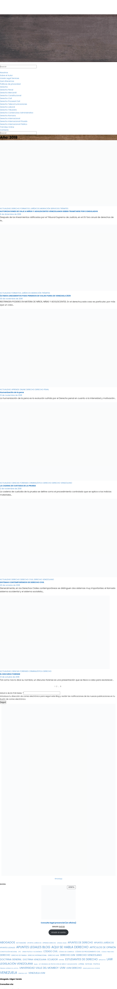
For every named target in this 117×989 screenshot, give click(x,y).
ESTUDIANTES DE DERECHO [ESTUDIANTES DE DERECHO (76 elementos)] (81, 959)
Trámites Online (7, 127)
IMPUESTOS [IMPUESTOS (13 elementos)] (102, 960)
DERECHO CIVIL (27, 579)
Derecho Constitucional (10, 95)
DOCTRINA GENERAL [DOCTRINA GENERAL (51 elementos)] (11, 959)
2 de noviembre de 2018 (10, 488)
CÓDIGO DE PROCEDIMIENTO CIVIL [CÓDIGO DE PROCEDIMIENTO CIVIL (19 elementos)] (87, 952)
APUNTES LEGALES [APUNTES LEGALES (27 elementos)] (7, 947)
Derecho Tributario (8, 110)
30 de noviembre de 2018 (11, 298)
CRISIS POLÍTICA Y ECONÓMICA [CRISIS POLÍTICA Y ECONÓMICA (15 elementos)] (32, 952)
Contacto (4, 130)
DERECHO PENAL (42, 389)
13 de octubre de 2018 (9, 677)
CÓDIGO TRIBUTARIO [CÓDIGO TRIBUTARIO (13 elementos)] (107, 952)
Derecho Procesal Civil (10, 101)
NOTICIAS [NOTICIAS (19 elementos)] (88, 964)
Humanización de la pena (12, 392)
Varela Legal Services (9, 78)
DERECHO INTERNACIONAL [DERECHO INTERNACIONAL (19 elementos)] (37, 955)
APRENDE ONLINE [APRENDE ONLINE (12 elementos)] (61, 943)
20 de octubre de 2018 (10, 585)
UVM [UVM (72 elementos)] (62, 968)
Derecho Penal (6, 89)
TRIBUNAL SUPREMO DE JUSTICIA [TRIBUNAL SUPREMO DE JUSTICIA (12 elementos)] (9, 968)
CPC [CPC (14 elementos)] (19, 952)
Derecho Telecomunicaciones (13, 104)
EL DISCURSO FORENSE (10, 674)
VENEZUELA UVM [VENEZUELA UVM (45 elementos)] (36, 973)
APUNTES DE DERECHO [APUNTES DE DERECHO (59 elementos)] (80, 942)
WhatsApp (58, 879)
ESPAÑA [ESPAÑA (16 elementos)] (61, 960)
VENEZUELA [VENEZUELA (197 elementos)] (8, 972)
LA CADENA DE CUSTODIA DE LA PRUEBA (18, 485)
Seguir (3, 702)
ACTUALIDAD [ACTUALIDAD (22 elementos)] (21, 943)
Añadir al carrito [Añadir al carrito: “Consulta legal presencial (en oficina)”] (58, 932)
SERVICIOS (55, 208)
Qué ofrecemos (7, 81)
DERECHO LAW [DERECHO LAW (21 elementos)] (53, 955)
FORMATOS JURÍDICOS (30, 208)
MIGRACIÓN (45, 208)
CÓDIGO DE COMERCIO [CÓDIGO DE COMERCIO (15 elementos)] (66, 952)
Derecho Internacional (10, 118)
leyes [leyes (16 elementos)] (36, 964)
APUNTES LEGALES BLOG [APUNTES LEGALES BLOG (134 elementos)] (33, 947)
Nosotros (4, 72)
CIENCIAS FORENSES (20, 483)
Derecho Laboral (7, 107)
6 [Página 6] (60, 686)
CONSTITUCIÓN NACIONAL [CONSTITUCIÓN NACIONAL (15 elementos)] (8, 952)
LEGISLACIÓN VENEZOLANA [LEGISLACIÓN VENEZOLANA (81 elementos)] (16, 963)
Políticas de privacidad (10, 84)
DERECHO (15, 208)
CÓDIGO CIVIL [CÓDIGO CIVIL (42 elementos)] (50, 951)
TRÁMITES (64, 208)
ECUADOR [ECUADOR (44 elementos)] (53, 959)
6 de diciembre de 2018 (10, 214)
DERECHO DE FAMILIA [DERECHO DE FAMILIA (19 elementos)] (19, 955)
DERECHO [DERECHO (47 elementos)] (5, 955)
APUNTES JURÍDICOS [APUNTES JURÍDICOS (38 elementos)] (104, 942)
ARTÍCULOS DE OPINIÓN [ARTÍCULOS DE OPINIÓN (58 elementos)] (103, 947)
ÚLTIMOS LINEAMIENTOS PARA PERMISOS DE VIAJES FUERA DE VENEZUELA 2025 (35, 295)
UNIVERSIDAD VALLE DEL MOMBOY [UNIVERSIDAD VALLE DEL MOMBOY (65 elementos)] (39, 968)
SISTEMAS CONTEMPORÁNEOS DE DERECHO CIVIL (22, 582)
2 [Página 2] (56, 686)
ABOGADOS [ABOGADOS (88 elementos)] (7, 942)
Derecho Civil (6, 98)
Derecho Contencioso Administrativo (16, 112)
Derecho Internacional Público (13, 124)
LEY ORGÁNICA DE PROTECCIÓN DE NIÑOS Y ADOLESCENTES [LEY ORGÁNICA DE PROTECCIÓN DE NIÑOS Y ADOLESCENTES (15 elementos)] (58, 964)
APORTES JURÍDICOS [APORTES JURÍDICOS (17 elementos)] (34, 943)
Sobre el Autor (6, 75)
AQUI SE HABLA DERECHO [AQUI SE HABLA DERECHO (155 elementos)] (70, 947)
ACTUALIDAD (5, 208)
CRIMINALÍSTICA (36, 483)
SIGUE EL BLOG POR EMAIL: (12, 693)
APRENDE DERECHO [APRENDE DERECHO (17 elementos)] (49, 943)
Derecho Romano (8, 115)
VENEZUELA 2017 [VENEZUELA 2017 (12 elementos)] (22, 973)
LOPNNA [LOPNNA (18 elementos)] (81, 964)
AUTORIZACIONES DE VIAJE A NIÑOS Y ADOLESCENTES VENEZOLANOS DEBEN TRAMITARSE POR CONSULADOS (49, 211)
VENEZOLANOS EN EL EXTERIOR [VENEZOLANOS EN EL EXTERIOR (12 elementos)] (91, 968)
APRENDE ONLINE (18, 389)
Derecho (4, 87)
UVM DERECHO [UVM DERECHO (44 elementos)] (74, 967)
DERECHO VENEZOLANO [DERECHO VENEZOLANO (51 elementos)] (89, 955)
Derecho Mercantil (8, 92)
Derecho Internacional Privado (13, 121)
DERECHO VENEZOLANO (62, 483)
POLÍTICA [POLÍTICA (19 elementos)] (96, 964)
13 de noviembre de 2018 (11, 395)
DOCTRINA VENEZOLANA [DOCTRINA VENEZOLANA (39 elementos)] (34, 959)
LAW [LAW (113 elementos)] (110, 959)
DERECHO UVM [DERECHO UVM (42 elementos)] (67, 955)
